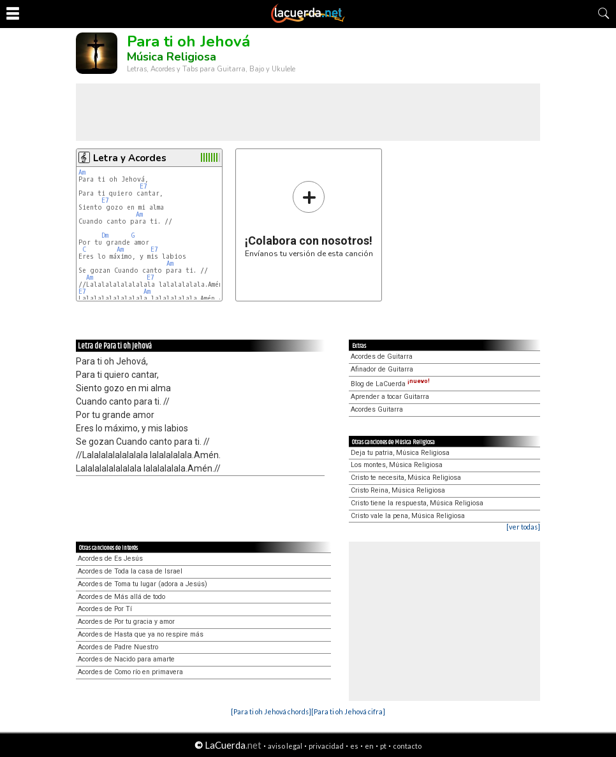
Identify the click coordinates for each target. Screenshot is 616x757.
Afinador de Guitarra (382, 369)
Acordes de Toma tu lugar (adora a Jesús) (142, 584)
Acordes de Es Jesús (110, 558)
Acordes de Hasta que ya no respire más (140, 634)
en (369, 746)
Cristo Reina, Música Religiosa (398, 490)
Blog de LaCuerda (390, 384)
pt (383, 746)
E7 (143, 186)
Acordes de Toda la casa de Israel (130, 571)
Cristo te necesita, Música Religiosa (406, 477)
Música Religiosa (171, 56)
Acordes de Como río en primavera (130, 672)
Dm (104, 235)
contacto (407, 746)
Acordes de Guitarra (382, 356)
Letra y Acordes (129, 158)
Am (81, 172)
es (354, 746)
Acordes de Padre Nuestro (118, 647)
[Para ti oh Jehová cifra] (348, 711)
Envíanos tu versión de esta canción (309, 219)
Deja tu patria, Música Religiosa (400, 453)
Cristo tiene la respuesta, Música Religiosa (417, 503)
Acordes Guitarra (377, 409)
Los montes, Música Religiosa (397, 465)
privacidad (326, 746)
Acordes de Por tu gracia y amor (126, 621)
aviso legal (285, 746)
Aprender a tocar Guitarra (390, 397)
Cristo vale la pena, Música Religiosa (408, 516)
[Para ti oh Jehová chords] (271, 711)
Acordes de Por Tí (105, 609)
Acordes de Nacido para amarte (126, 659)
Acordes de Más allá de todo (121, 597)
